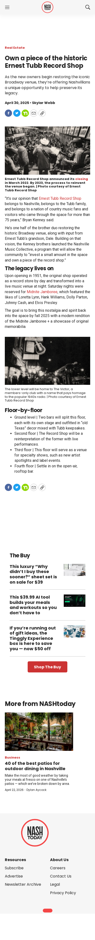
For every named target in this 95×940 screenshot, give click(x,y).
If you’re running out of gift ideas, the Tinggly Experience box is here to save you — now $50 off (33, 638)
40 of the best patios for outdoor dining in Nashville (35, 766)
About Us (59, 859)
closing (81, 179)
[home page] (47, 7)
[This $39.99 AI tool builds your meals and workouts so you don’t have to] (74, 600)
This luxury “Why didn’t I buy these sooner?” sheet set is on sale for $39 (33, 574)
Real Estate (15, 47)
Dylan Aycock (36, 790)
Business (12, 757)
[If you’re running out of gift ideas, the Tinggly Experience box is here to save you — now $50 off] (74, 631)
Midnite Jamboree (42, 292)
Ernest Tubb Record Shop (60, 198)
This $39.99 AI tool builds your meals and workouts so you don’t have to (33, 605)
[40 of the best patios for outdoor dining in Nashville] (39, 731)
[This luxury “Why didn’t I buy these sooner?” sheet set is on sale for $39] (74, 570)
